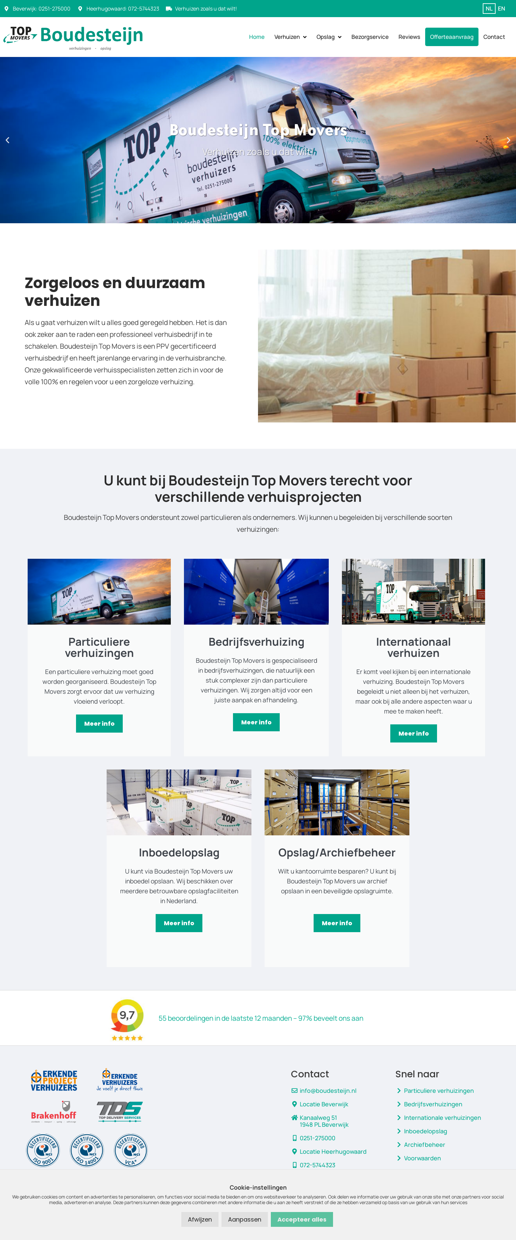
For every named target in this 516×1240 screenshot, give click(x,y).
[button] (7, 140)
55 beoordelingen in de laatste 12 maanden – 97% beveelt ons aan (261, 1018)
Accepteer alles (301, 1219)
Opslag (329, 37)
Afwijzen (200, 1219)
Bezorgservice (370, 36)
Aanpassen (244, 1219)
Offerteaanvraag (452, 36)
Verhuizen (290, 37)
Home (257, 36)
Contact (494, 36)
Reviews (409, 36)
